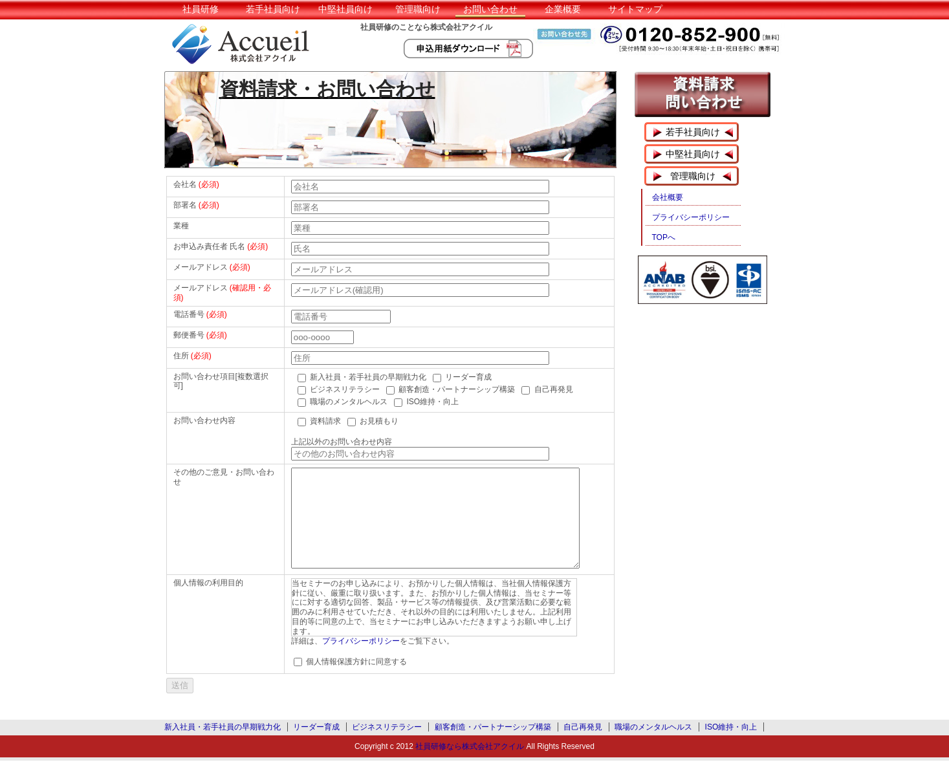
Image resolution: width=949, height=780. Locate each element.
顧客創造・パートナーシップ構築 (493, 746)
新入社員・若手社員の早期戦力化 (222, 746)
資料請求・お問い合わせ (327, 89)
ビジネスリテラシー (387, 746)
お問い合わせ (490, 9)
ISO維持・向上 (731, 746)
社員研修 (200, 9)
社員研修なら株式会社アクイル (469, 765)
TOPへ (663, 237)
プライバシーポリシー (361, 660)
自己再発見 (582, 746)
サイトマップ (635, 9)
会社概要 (667, 197)
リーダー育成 (316, 746)
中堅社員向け (345, 9)
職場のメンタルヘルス (653, 746)
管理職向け (418, 9)
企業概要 (563, 9)
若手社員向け (273, 9)
